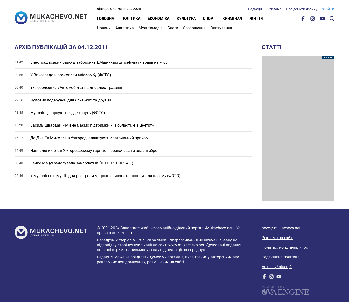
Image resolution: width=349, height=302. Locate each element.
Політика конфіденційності (286, 247)
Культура (186, 18)
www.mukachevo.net (186, 245)
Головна (105, 18)
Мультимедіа (151, 28)
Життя (256, 18)
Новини (104, 28)
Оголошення (194, 28)
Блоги (172, 28)
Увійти (328, 9)
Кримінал (232, 18)
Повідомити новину (301, 9)
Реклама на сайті (277, 237)
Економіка (158, 18)
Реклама (274, 9)
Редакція (255, 9)
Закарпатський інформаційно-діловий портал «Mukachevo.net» (177, 228)
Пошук (332, 18)
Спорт (209, 18)
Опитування (221, 28)
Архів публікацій (277, 266)
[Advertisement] (298, 128)
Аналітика (124, 28)
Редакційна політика (281, 257)
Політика (130, 18)
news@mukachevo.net (281, 228)
